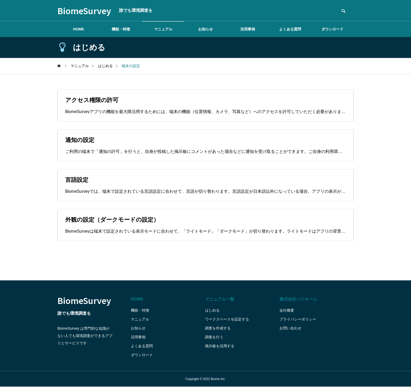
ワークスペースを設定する (227, 322)
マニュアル (163, 29)
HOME (78, 29)
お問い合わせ (290, 331)
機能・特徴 (121, 29)
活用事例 (247, 29)
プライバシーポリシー (297, 322)
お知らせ (205, 29)
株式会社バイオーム (298, 302)
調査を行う (214, 340)
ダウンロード (332, 29)
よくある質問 (290, 29)
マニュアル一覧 (219, 302)
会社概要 (286, 313)
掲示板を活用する (219, 349)
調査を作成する (218, 331)
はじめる (212, 313)
